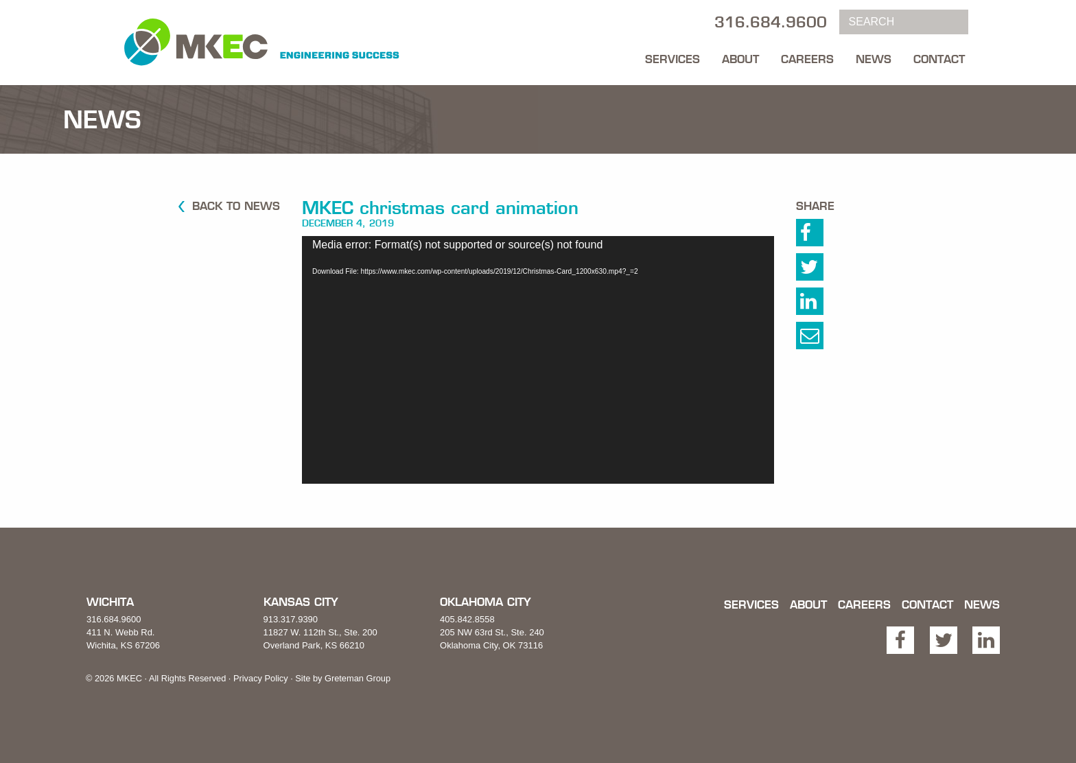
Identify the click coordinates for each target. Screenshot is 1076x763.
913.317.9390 (291, 619)
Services (672, 59)
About (740, 59)
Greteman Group (357, 678)
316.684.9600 (113, 619)
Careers (807, 59)
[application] (538, 360)
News (873, 59)
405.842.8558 (467, 619)
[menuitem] (672, 55)
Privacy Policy (260, 678)
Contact (939, 59)
